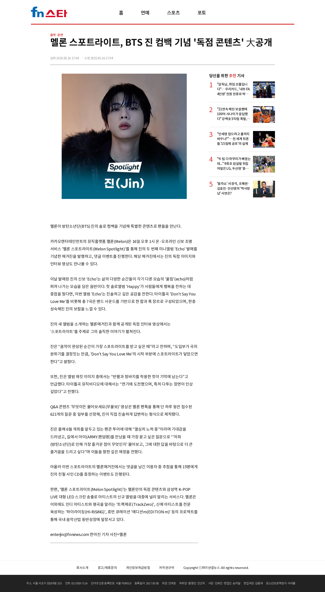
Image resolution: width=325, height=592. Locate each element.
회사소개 (82, 568)
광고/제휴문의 (107, 568)
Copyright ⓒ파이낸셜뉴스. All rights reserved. (216, 568)
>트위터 (252, 56)
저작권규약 (166, 568)
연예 (145, 13)
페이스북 (242, 56)
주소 (271, 56)
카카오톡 (261, 56)
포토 (202, 13)
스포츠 (173, 13)
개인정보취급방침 (138, 568)
